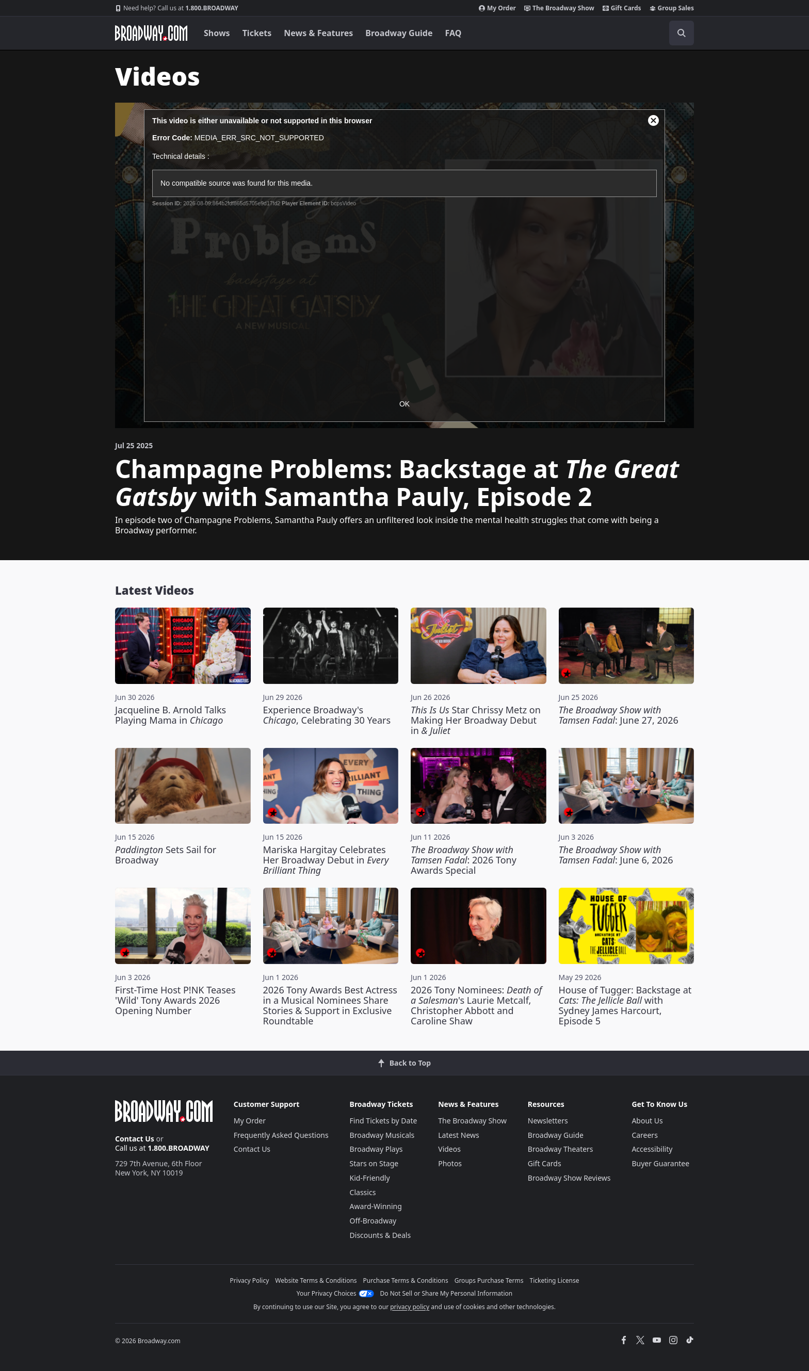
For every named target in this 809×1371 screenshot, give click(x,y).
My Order (497, 8)
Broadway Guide (398, 33)
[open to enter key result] (681, 33)
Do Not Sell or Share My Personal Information (446, 1293)
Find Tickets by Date (383, 1120)
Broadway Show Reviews (569, 1178)
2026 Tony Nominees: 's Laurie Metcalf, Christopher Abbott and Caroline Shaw (476, 1005)
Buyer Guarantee (660, 1163)
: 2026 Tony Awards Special (463, 859)
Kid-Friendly (370, 1178)
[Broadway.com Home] (151, 33)
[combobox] (635, 33)
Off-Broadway (373, 1221)
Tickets (257, 33)
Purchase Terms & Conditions (405, 1280)
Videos (449, 1149)
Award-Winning (376, 1206)
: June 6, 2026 (616, 854)
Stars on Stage (374, 1163)
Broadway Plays (376, 1149)
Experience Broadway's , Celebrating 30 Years (327, 715)
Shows (217, 33)
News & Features (318, 33)
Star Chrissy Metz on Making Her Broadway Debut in (476, 720)
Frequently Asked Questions (281, 1135)
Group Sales (672, 8)
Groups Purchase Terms (489, 1280)
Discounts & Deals (380, 1235)
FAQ (453, 33)
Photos (450, 1163)
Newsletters (548, 1120)
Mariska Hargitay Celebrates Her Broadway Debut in (326, 859)
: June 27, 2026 (618, 715)
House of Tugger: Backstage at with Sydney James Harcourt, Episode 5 (625, 1005)
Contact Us (134, 1139)
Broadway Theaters (560, 1149)
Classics (363, 1192)
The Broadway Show (559, 8)
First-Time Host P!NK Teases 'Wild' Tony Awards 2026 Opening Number (175, 1000)
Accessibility (652, 1149)
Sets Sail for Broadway (165, 854)
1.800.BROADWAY (176, 8)
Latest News (458, 1135)
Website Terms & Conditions (316, 1280)
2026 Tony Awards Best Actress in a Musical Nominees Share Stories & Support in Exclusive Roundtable (330, 1005)
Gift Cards (622, 8)
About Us (647, 1120)
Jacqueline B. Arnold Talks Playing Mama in (170, 715)
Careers (644, 1135)
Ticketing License (554, 1280)
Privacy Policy (249, 1280)
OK (404, 404)
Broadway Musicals (382, 1135)
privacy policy (409, 1306)
